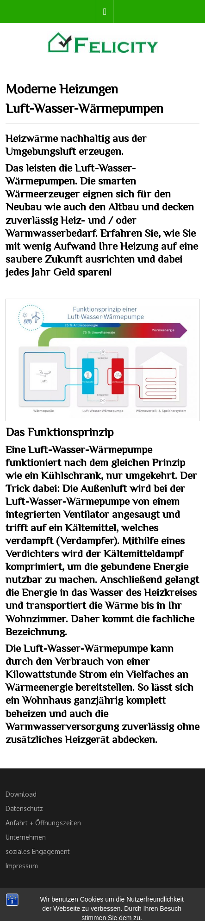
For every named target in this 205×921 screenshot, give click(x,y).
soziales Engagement (38, 851)
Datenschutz (24, 808)
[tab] (105, 11)
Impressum (22, 866)
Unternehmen (26, 837)
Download (21, 794)
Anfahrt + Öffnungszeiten (43, 823)
